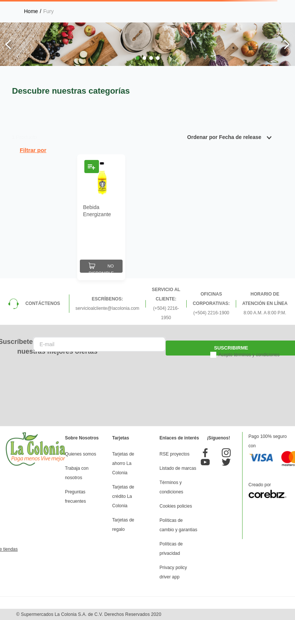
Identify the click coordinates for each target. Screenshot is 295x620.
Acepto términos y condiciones (249, 354)
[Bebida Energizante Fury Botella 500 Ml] (101, 217)
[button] (137, 58)
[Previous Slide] (8, 44)
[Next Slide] (287, 44)
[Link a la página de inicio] (31, 11)
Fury (48, 11)
